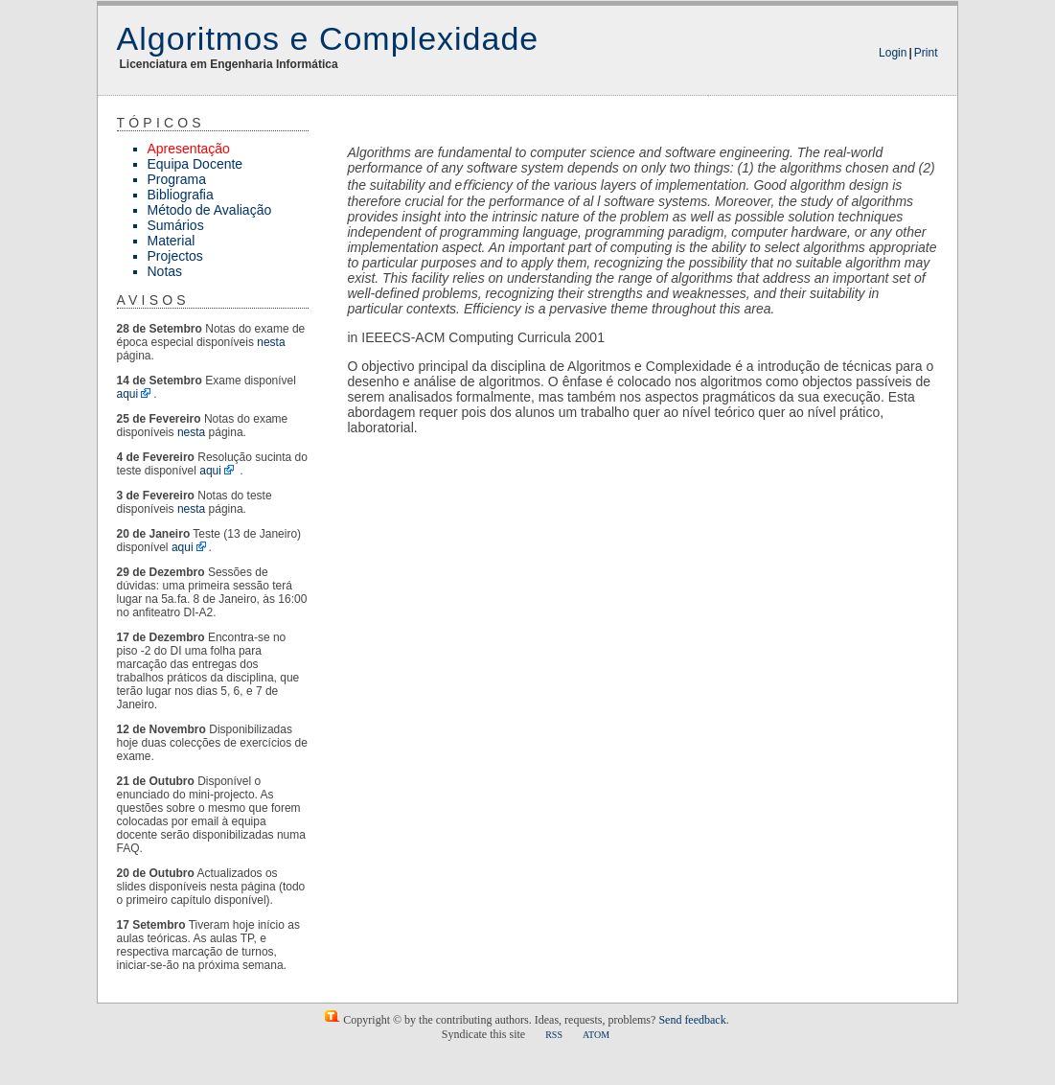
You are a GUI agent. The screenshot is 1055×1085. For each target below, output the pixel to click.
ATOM (596, 1034)
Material (171, 240)
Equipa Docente (195, 164)
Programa (177, 179)
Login (892, 52)
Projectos (175, 256)
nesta (271, 342)
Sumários (176, 225)
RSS (553, 1034)
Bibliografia (181, 194)
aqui (128, 394)
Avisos (153, 300)
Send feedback (691, 1020)
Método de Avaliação (210, 210)
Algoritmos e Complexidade (328, 38)
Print (926, 52)
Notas (165, 271)
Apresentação (189, 148)
